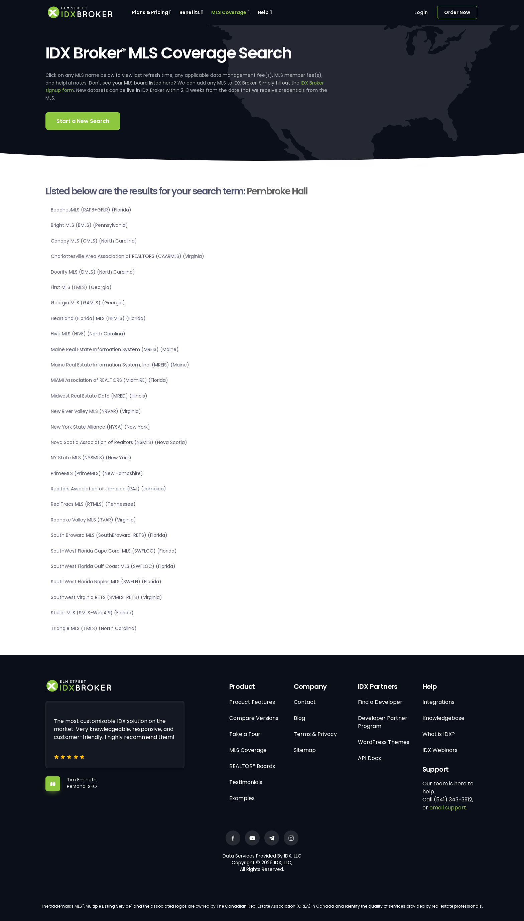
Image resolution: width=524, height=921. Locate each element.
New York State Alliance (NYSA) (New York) (100, 427)
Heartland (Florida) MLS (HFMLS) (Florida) (98, 318)
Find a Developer (380, 702)
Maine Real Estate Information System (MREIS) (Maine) (115, 349)
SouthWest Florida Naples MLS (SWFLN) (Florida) (106, 581)
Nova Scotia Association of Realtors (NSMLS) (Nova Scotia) (119, 442)
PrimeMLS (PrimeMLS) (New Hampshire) (97, 473)
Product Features (252, 702)
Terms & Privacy (315, 734)
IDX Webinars (439, 750)
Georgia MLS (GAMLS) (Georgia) (88, 302)
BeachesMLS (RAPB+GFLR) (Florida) (91, 209)
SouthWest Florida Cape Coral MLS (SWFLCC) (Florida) (114, 551)
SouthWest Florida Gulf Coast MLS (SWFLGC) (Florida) (113, 566)
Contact (305, 702)
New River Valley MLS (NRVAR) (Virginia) (96, 411)
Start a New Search (82, 121)
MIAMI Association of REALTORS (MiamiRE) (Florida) (109, 380)
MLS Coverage (228, 12)
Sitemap (305, 750)
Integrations (438, 702)
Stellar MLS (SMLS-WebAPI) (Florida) (92, 612)
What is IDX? (438, 734)
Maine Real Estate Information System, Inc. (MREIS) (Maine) (120, 364)
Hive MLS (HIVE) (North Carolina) (88, 333)
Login (421, 12)
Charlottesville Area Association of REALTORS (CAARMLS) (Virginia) (127, 256)
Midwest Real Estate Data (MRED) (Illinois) (99, 396)
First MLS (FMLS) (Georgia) (81, 287)
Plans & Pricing (150, 12)
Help (263, 12)
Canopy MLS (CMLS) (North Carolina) (94, 241)
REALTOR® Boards (252, 766)
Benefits (189, 12)
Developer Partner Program (382, 722)
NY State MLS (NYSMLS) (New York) (91, 457)
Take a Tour (244, 734)
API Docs (369, 758)
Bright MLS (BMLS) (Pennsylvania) (89, 225)
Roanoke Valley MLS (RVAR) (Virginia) (93, 519)
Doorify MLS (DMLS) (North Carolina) (93, 272)
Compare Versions (253, 718)
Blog (299, 718)
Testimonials (245, 782)
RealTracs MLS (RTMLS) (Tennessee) (93, 504)
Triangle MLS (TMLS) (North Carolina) (94, 628)
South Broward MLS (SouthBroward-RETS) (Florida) (109, 535)
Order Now (457, 12)
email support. (448, 807)
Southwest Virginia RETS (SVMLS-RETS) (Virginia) (106, 597)
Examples (242, 798)
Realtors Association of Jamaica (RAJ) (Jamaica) (108, 488)
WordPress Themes (383, 742)
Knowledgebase (443, 718)
